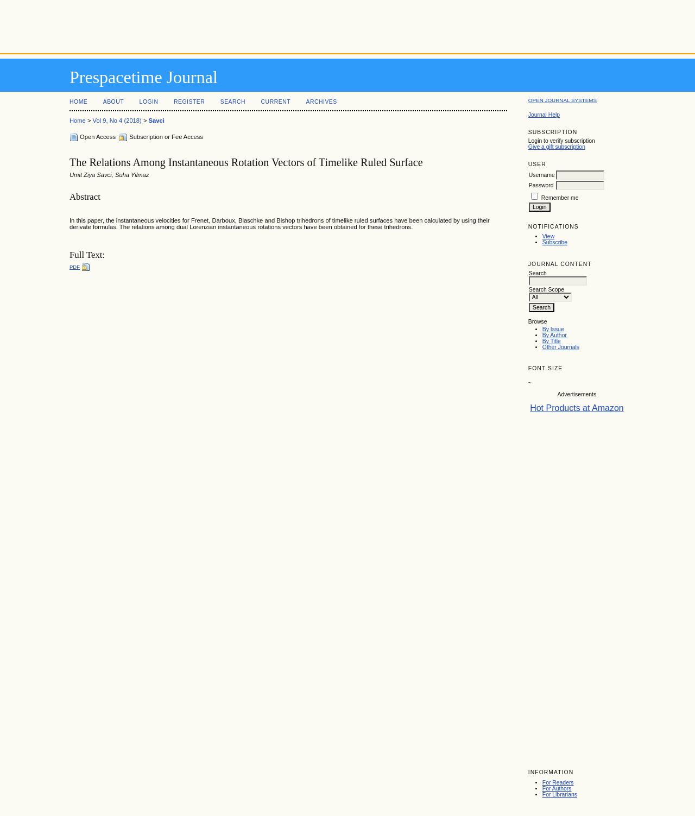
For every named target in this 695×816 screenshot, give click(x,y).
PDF (75, 267)
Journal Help (544, 115)
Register (189, 102)
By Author (554, 335)
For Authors (557, 789)
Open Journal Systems (562, 100)
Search (232, 102)
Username (542, 175)
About (113, 102)
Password (541, 185)
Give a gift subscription (556, 147)
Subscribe (554, 242)
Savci (157, 120)
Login (149, 102)
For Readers (558, 783)
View (548, 236)
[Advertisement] (347, 24)
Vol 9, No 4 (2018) (117, 120)
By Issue (553, 329)
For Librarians (559, 795)
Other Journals (560, 347)
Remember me (560, 198)
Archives (321, 102)
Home (78, 102)
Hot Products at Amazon (577, 408)
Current (275, 102)
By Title (551, 341)
